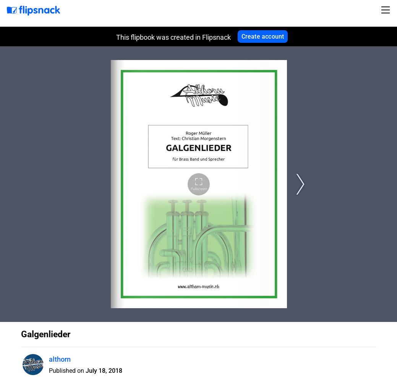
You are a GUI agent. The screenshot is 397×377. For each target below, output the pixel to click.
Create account (262, 36)
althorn (60, 359)
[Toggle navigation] (386, 10)
